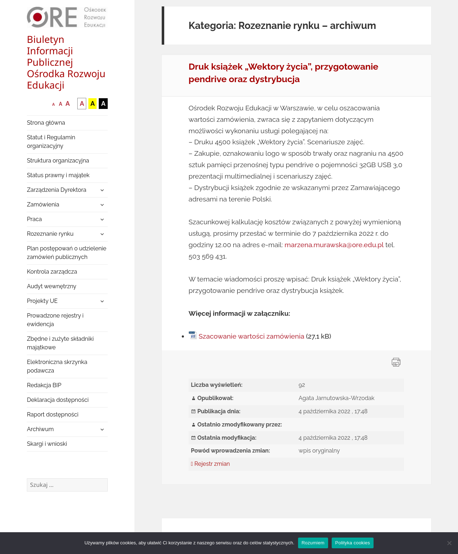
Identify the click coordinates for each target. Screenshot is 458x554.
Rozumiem (313, 542)
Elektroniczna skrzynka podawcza (57, 366)
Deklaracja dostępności (57, 399)
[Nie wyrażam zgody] (449, 542)
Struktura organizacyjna (58, 160)
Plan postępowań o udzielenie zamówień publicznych (66, 252)
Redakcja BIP (44, 385)
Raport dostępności (52, 414)
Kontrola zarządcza (52, 271)
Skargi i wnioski (47, 443)
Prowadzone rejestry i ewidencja (55, 320)
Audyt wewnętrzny (51, 286)
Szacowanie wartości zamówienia (251, 336)
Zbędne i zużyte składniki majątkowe (60, 343)
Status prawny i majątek (58, 175)
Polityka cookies (352, 542)
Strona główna (46, 122)
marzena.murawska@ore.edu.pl (334, 245)
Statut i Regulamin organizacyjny (51, 141)
